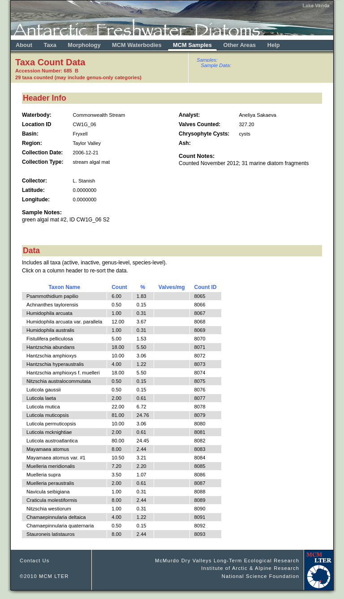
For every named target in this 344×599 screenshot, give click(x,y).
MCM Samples (192, 45)
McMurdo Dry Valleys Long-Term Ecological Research (227, 560)
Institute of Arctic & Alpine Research (250, 568)
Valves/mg (172, 287)
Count (119, 287)
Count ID (205, 287)
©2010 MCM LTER (44, 576)
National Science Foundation (260, 576)
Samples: (207, 60)
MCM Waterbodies (137, 45)
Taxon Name (64, 287)
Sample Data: (216, 65)
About (24, 45)
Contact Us (35, 560)
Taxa (50, 45)
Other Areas (240, 45)
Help (273, 45)
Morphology (84, 45)
